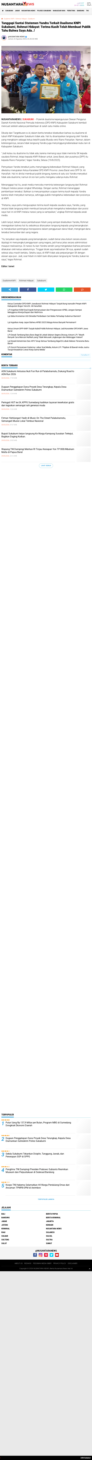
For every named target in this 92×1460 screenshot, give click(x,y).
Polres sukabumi (44, 11)
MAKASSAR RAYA (59, 11)
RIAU (3, 1232)
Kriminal (5, 1228)
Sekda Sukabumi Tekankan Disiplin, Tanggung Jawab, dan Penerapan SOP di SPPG (35, 1155)
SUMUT (49, 1243)
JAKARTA (50, 1221)
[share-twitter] (46, 289)
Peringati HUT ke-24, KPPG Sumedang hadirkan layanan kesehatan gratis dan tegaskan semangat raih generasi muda (37, 404)
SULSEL (49, 1236)
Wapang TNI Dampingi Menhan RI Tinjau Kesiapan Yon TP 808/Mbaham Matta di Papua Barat (37, 450)
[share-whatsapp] (64, 289)
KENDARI (49, 1225)
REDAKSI (27, 1263)
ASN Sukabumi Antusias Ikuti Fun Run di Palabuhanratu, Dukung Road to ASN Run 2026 (37, 373)
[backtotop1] (89, 1269)
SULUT (4, 1243)
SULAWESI (50, 1232)
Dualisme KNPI (9, 19)
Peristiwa (71, 11)
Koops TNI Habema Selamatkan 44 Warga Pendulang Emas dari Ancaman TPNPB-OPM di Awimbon (37, 1186)
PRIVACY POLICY (59, 1263)
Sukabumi (9, 11)
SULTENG (5, 1240)
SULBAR (4, 1236)
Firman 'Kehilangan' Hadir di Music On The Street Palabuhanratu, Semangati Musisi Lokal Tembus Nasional (33, 419)
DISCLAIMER (72, 1263)
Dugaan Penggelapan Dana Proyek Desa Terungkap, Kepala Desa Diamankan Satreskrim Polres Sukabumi (33, 388)
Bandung (80, 11)
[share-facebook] (28, 289)
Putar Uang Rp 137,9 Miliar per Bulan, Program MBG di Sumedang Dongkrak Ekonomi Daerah (38, 1124)
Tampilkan (85, 355)
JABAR (17, 11)
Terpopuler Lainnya (46, 1199)
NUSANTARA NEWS (28, 11)
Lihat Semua (46, 466)
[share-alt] (9, 289)
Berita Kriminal (53, 1217)
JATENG (4, 1225)
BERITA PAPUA (52, 1214)
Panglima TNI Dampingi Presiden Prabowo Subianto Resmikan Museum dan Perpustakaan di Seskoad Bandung (37, 1171)
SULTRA (49, 1240)
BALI (3, 1214)
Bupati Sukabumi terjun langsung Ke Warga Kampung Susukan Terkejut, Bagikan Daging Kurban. (37, 435)
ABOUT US (19, 1263)
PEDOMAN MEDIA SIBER (42, 1263)
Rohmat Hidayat (21, 19)
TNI (87, 11)
